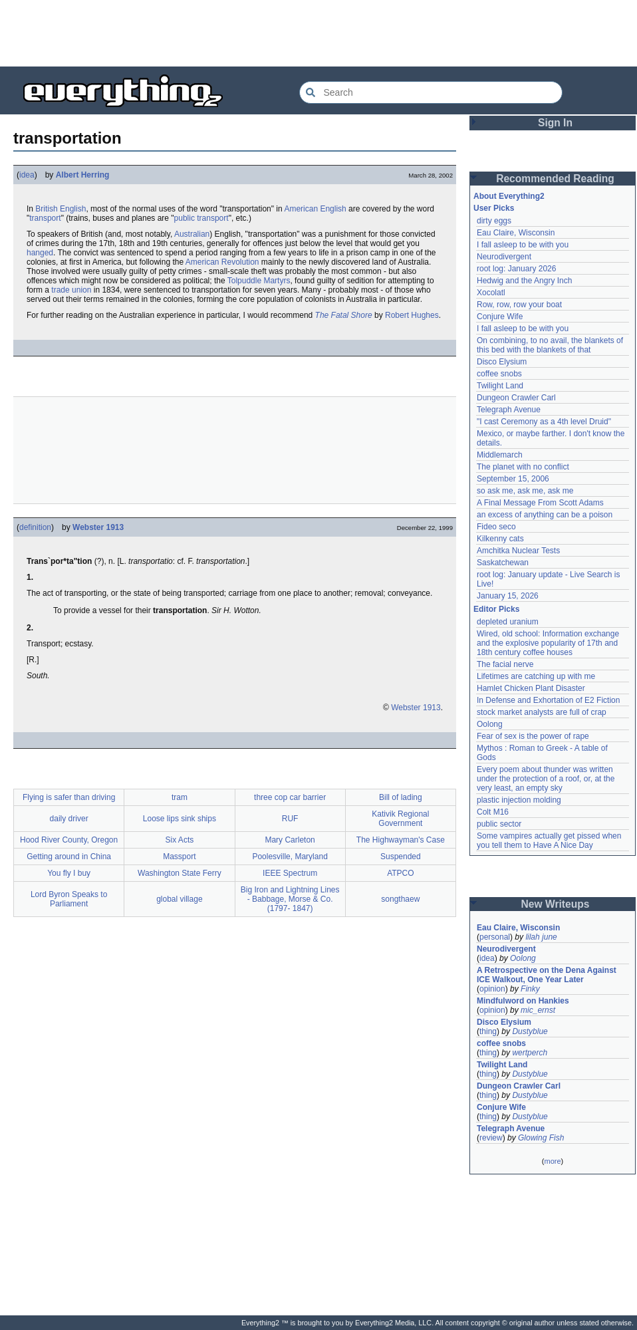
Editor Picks (496, 609)
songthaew (400, 899)
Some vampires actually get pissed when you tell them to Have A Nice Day (549, 840)
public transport (201, 218)
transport (45, 218)
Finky (530, 989)
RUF (290, 818)
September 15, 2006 (513, 478)
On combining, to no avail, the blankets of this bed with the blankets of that (550, 345)
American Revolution (222, 262)
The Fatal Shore (343, 315)
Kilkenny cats (500, 538)
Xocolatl (491, 292)
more (552, 1161)
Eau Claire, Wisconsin (516, 232)
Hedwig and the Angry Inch (524, 280)
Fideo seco (496, 526)
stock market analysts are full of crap (541, 712)
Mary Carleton (290, 840)
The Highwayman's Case (400, 840)
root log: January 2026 (516, 268)
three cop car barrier (290, 797)
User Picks (493, 208)
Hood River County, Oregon (69, 840)
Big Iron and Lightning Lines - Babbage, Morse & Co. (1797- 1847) (290, 899)
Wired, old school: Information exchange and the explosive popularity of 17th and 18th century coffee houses (548, 643)
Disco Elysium (502, 361)
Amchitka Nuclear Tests (518, 550)
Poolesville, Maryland (289, 856)
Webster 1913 (98, 527)
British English (60, 208)
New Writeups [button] (555, 904)
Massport (179, 856)
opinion (492, 989)
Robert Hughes (412, 315)
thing (488, 1031)
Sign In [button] (555, 122)
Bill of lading (400, 797)
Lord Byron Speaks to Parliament (69, 899)
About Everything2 (509, 196)
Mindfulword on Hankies (523, 1000)
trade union (71, 290)
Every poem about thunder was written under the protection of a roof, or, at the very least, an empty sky (545, 779)
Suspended (400, 856)
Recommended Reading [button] (555, 178)
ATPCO (400, 873)
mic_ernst (538, 1010)
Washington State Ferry (179, 873)
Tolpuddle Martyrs (259, 280)
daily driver (69, 818)
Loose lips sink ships (179, 818)
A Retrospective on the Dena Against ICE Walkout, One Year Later (546, 975)
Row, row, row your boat (519, 304)
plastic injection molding (519, 800)
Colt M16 (493, 812)
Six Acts (180, 840)
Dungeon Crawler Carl (516, 397)
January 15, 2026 (508, 595)
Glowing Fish (541, 1137)
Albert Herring (83, 175)
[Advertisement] (318, 33)
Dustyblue (529, 1031)
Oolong (490, 724)
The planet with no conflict (523, 466)
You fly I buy (68, 873)
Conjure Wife (500, 316)
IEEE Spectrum (290, 873)
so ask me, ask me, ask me (525, 490)
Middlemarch (500, 455)
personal (494, 937)
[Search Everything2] (431, 92)
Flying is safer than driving (69, 797)
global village (179, 899)
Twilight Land (500, 385)
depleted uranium (508, 621)
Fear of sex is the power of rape (533, 736)
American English (315, 208)
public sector (499, 824)
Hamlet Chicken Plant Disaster (531, 688)
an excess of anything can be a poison (544, 514)
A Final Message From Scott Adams (540, 502)
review (491, 1137)
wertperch (529, 1052)
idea (27, 175)
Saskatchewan (503, 562)
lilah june (541, 937)
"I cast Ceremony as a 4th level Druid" (544, 421)
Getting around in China (69, 856)
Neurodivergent (504, 256)
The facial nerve (505, 664)
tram (180, 797)
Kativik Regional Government (400, 818)
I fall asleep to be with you (523, 244)
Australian (191, 234)
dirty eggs (494, 220)
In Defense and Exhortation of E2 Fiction (548, 700)
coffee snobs (499, 373)
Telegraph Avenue (509, 409)
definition (35, 527)
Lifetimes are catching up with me (536, 676)
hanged (40, 252)
